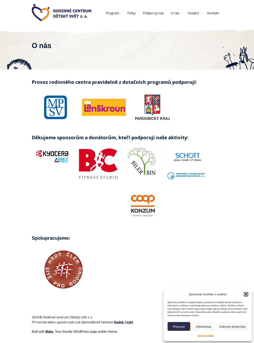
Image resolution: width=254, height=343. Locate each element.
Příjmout (179, 327)
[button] (246, 294)
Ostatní (193, 13)
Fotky (131, 13)
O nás (175, 13)
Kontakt (213, 13)
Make (49, 331)
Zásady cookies (206, 335)
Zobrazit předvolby (232, 327)
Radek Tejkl (123, 322)
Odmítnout (203, 327)
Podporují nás (153, 13)
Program (112, 13)
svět (84, 317)
